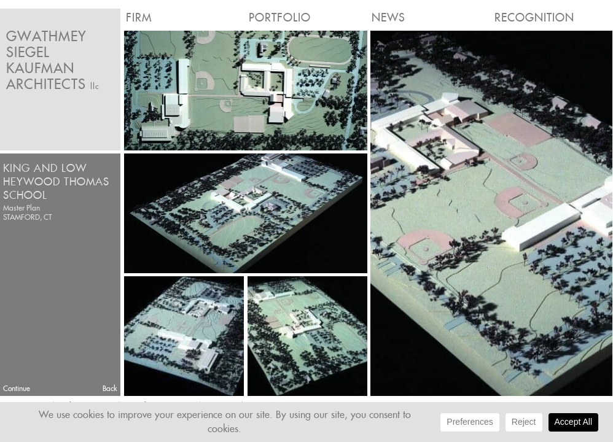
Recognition (534, 17)
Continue (16, 388)
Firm (139, 17)
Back (110, 388)
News (388, 17)
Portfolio (280, 17)
